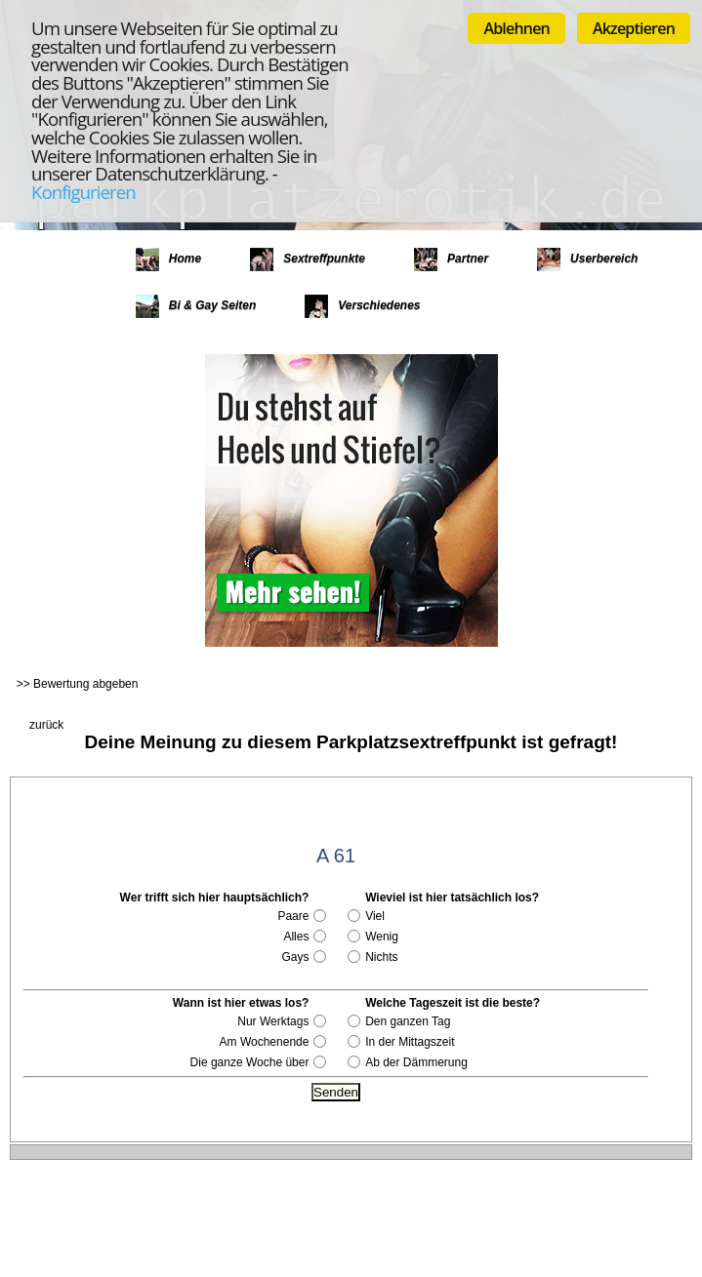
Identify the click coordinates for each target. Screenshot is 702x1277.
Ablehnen (516, 28)
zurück (46, 725)
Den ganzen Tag (407, 1021)
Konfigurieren (83, 192)
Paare (293, 916)
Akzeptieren (634, 28)
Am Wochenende (265, 1042)
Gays (295, 957)
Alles (296, 936)
